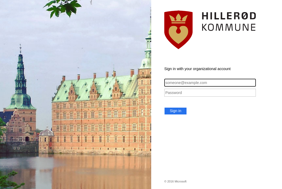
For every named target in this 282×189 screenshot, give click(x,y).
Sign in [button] (175, 111)
